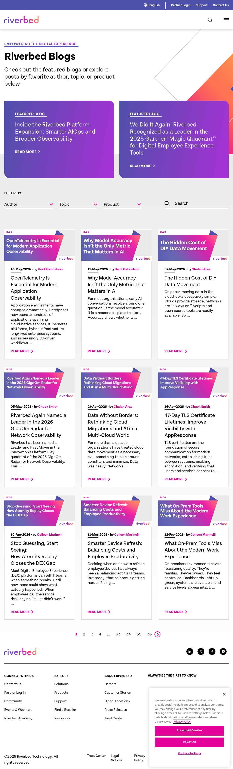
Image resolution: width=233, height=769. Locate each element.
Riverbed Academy (18, 718)
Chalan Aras (201, 269)
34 (128, 634)
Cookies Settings (189, 764)
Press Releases (115, 710)
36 (149, 634)
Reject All (189, 752)
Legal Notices (116, 758)
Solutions (61, 684)
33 (118, 634)
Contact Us (221, 5)
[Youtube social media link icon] (223, 651)
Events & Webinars (18, 710)
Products (61, 693)
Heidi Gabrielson (50, 269)
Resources (62, 718)
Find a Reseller (65, 710)
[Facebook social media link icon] (212, 651)
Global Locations (117, 701)
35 (139, 634)
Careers (110, 684)
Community (13, 701)
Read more (20, 351)
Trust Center (113, 718)
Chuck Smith (48, 407)
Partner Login (180, 5)
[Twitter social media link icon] (200, 651)
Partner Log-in (15, 693)
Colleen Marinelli (49, 535)
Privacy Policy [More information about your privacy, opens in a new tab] (182, 732)
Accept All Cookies (189, 741)
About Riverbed (118, 676)
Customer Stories (117, 693)
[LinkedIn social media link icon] (189, 651)
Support (202, 5)
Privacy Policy (139, 758)
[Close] (224, 705)
